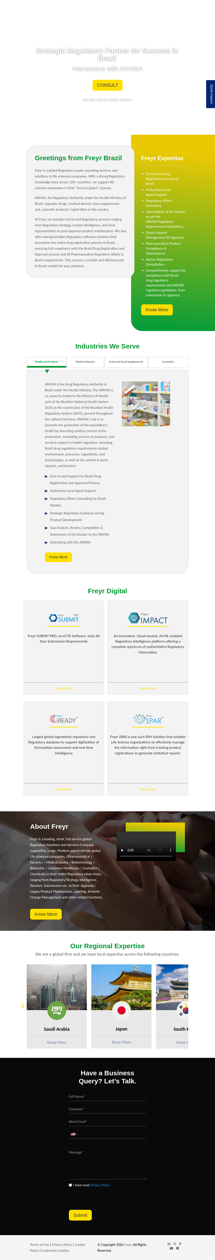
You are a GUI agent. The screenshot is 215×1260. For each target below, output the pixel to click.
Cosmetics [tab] (168, 361)
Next (188, 1006)
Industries (102, 9)
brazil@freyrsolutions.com (128, 3)
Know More (157, 309)
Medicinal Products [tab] (46, 361)
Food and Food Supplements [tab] (126, 361)
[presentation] (103, 1196)
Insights (139, 9)
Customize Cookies (55, 1250)
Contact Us (178, 9)
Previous (24, 1006)
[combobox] (74, 1134)
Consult (107, 85)
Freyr (128, 1245)
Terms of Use (39, 1245)
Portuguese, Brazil (171, 4)
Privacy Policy (100, 1185)
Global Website (159, 9)
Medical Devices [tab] (85, 361)
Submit (80, 1215)
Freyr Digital (121, 9)
